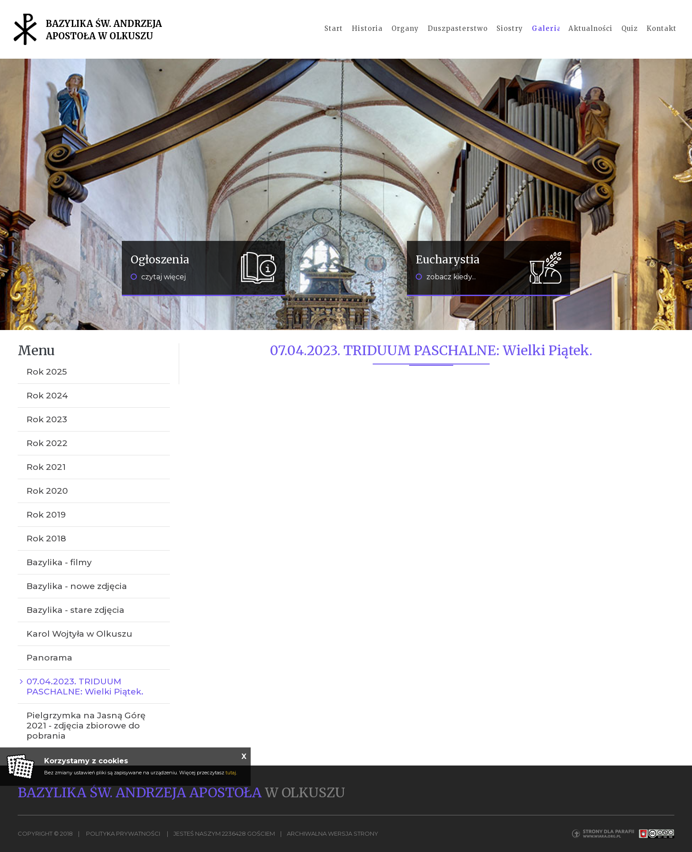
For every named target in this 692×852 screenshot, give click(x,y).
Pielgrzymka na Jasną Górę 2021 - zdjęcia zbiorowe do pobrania (86, 725)
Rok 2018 (46, 538)
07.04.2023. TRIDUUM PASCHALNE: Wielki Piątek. (84, 686)
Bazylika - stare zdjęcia (75, 610)
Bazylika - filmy (59, 562)
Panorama (49, 658)
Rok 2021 (46, 467)
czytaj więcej (158, 277)
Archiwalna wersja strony (332, 833)
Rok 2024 (47, 395)
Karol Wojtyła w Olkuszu (79, 634)
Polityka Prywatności (123, 833)
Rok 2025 (46, 372)
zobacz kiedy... (446, 277)
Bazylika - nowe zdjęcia (76, 586)
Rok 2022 (47, 443)
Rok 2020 (47, 491)
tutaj (231, 772)
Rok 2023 (46, 419)
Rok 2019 (46, 515)
